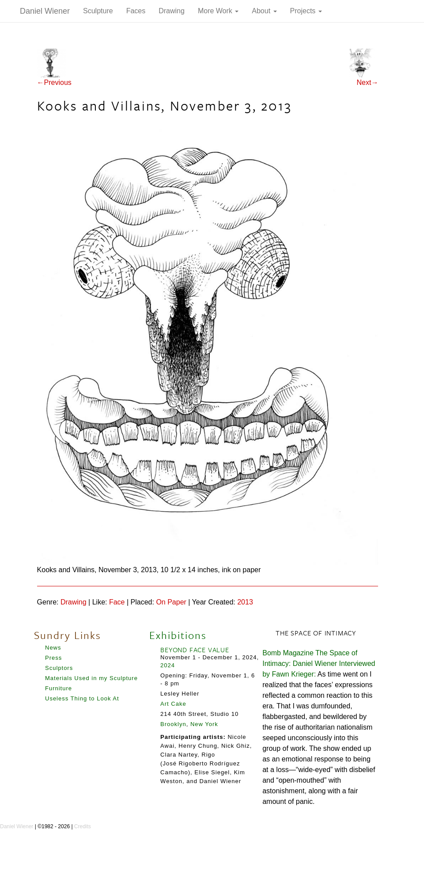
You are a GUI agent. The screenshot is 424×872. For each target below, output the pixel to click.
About (264, 11)
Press (53, 657)
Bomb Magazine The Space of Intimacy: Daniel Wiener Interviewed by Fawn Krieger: (318, 663)
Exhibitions (178, 635)
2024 (167, 665)
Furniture (58, 688)
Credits (82, 826)
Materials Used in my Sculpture (91, 678)
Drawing (172, 11)
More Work (218, 11)
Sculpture (98, 11)
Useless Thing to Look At (82, 698)
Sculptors (59, 668)
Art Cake (173, 703)
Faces (136, 11)
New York (204, 724)
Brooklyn (173, 724)
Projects (306, 11)
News (53, 647)
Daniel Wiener (45, 11)
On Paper (171, 602)
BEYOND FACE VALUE (194, 649)
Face (117, 602)
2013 (245, 602)
